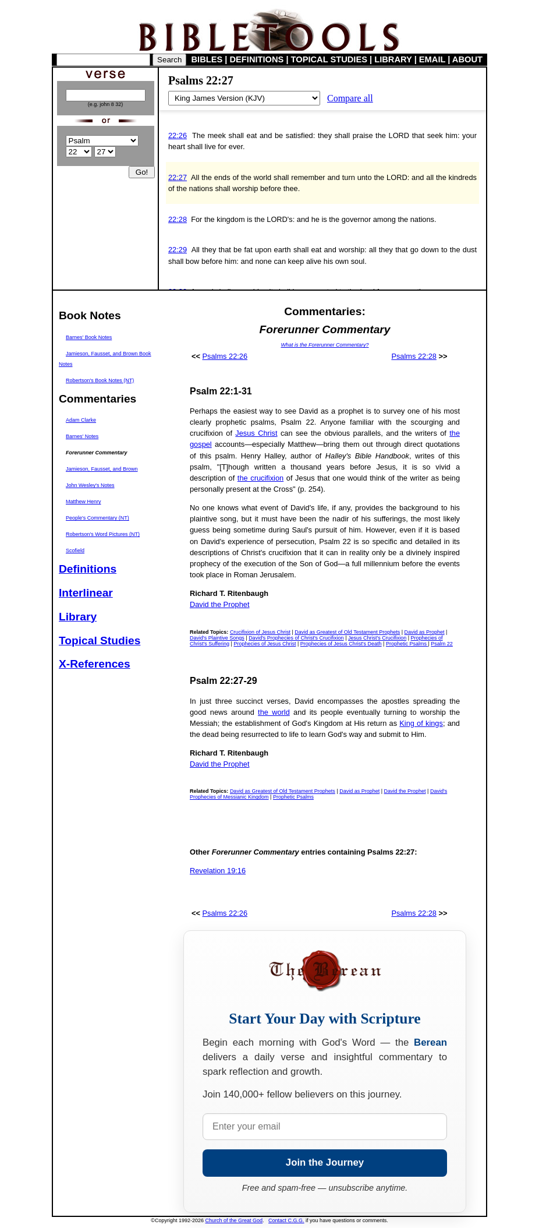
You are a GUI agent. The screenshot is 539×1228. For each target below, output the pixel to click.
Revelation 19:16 (218, 870)
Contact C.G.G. (286, 1220)
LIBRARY (393, 59)
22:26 (177, 135)
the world (274, 712)
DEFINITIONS (257, 59)
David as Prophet (425, 632)
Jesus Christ (256, 433)
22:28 (177, 219)
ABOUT (467, 59)
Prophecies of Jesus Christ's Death (341, 644)
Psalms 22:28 (414, 356)
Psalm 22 (442, 644)
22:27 (177, 177)
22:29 (177, 249)
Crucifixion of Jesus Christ (260, 632)
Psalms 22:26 (225, 356)
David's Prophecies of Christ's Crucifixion (296, 638)
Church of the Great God (234, 1220)
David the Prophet (219, 604)
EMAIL (432, 59)
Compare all (350, 98)
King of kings (421, 723)
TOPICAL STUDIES (329, 59)
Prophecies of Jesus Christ (264, 644)
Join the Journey (325, 1162)
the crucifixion (260, 478)
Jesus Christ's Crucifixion (377, 638)
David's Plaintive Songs (217, 638)
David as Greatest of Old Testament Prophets (347, 632)
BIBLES (207, 59)
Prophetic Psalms (407, 644)
